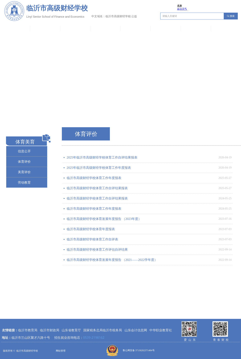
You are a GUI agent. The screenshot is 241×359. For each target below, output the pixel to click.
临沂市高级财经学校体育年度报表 (91, 229)
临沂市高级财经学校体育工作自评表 (92, 239)
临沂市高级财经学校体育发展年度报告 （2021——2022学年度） (112, 259)
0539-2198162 (93, 337)
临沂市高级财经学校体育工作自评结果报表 (97, 188)
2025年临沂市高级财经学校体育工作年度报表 (99, 167)
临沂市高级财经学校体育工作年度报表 (94, 178)
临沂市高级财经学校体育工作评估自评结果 (97, 249)
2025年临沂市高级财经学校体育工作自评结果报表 (102, 157)
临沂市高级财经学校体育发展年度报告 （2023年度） (104, 219)
